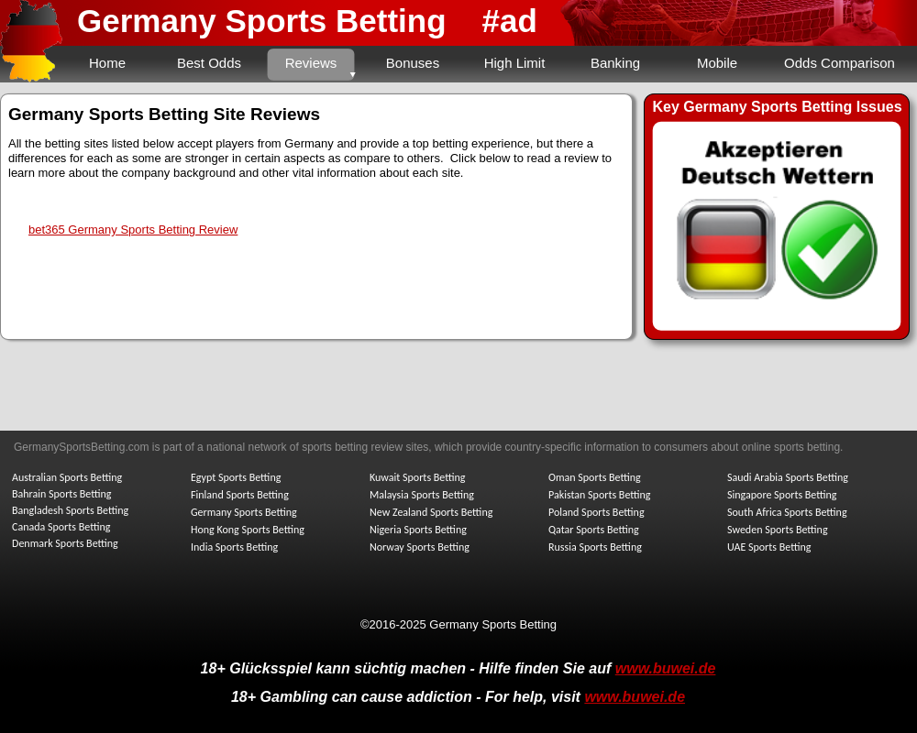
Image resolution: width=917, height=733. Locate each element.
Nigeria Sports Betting (418, 529)
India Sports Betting (234, 547)
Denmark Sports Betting (65, 543)
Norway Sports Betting (420, 547)
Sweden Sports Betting (777, 529)
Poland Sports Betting (596, 512)
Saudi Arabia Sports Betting (787, 477)
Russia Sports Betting (595, 547)
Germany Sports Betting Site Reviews (164, 114)
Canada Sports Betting (61, 526)
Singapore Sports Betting (782, 494)
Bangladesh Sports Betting (70, 510)
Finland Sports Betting (240, 494)
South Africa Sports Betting (787, 512)
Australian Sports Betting (67, 477)
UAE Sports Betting (769, 547)
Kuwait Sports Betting (417, 477)
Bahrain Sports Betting (61, 493)
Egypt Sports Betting (236, 477)
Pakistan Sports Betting (599, 494)
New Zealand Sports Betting (431, 512)
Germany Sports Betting (262, 20)
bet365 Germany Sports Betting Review (133, 229)
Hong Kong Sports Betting (247, 529)
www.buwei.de (665, 668)
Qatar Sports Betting (593, 529)
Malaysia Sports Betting (422, 494)
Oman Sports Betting (594, 477)
